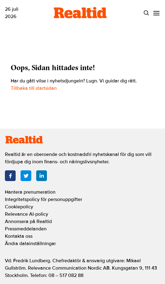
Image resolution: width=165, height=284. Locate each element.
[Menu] (156, 13)
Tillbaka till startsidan (34, 88)
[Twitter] (26, 175)
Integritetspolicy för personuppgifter (43, 199)
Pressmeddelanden (26, 229)
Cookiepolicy (19, 207)
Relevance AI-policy (26, 214)
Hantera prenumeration (30, 192)
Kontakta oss (19, 236)
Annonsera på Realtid (28, 221)
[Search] (146, 13)
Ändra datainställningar (30, 243)
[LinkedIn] (41, 175)
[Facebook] (10, 175)
